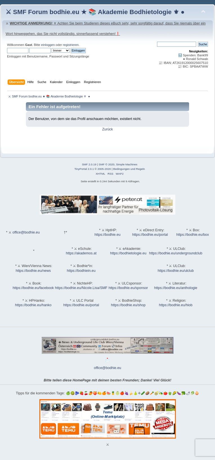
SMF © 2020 (107, 164)
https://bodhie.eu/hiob (175, 305)
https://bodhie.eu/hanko (33, 305)
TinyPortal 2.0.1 (84, 168)
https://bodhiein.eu (81, 271)
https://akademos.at (81, 253)
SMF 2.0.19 (89, 164)
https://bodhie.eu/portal (150, 235)
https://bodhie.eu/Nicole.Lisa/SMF (81, 288)
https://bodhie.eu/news (33, 271)
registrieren (71, 44)
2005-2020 (104, 168)
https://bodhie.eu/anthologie (175, 288)
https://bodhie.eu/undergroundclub (175, 253)
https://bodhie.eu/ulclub (176, 271)
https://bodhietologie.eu (128, 253)
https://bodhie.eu (107, 235)
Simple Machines (126, 164)
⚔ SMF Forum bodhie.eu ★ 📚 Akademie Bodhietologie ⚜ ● (95, 11)
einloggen (48, 44)
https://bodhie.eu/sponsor (128, 288)
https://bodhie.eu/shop (128, 305)
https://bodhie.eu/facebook (33, 288)
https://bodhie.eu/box (192, 235)
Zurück (107, 129)
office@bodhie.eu (26, 232)
